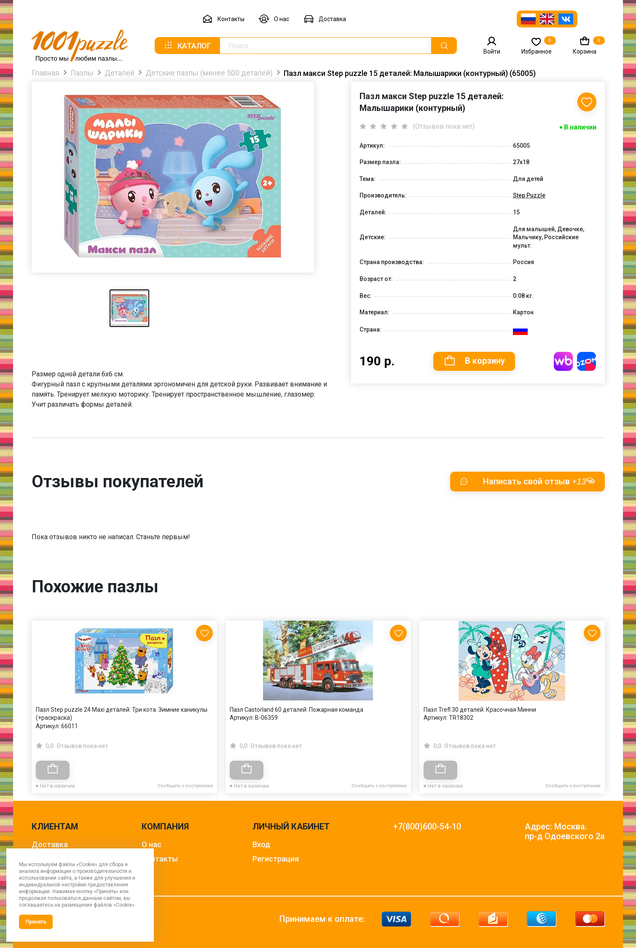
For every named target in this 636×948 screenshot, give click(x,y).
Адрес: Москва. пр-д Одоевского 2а (565, 831)
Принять (35, 922)
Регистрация (275, 858)
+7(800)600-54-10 (427, 827)
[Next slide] (594, 689)
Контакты (223, 19)
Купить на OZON (586, 361)
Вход (261, 844)
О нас (274, 19)
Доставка (324, 19)
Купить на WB (563, 361)
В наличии (580, 127)
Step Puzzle (529, 195)
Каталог (187, 46)
